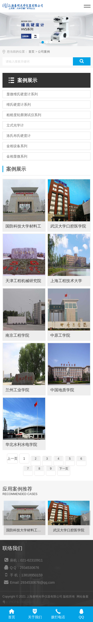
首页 (31, 51)
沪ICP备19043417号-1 (23, 602)
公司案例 (44, 51)
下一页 (63, 468)
